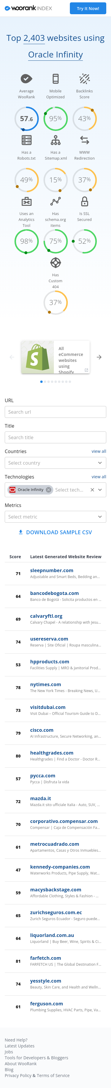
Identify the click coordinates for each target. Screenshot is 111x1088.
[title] (55, 412)
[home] (28, 8)
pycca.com (42, 775)
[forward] (99, 357)
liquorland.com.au (52, 935)
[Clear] (92, 490)
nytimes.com (45, 684)
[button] (30, 490)
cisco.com (42, 730)
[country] (47, 463)
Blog (9, 1069)
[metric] (47, 517)
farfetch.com (45, 958)
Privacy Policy (18, 1075)
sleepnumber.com (51, 570)
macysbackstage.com (55, 889)
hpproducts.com (49, 661)
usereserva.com (49, 639)
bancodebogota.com (54, 593)
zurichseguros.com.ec (56, 912)
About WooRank (21, 1063)
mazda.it (40, 798)
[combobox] (55, 463)
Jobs (9, 1052)
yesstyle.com (45, 981)
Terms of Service (53, 1075)
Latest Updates (20, 1046)
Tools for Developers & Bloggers (36, 1057)
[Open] (100, 463)
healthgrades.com (51, 753)
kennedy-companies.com (60, 867)
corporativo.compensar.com (64, 821)
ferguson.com (46, 1003)
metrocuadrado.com (54, 844)
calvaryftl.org (46, 616)
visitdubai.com (48, 707)
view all (99, 451)
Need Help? (16, 1040)
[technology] (70, 490)
